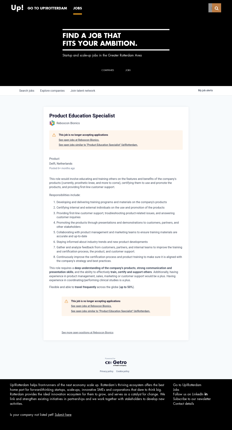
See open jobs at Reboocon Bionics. (79, 139)
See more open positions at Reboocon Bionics (87, 332)
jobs (26, 90)
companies (52, 90)
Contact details (183, 403)
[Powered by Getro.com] (116, 362)
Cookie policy (122, 371)
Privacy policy (106, 371)
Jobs (176, 389)
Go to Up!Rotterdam (187, 385)
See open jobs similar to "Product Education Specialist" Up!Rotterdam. (98, 144)
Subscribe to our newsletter (192, 399)
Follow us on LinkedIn (190, 394)
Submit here (63, 414)
